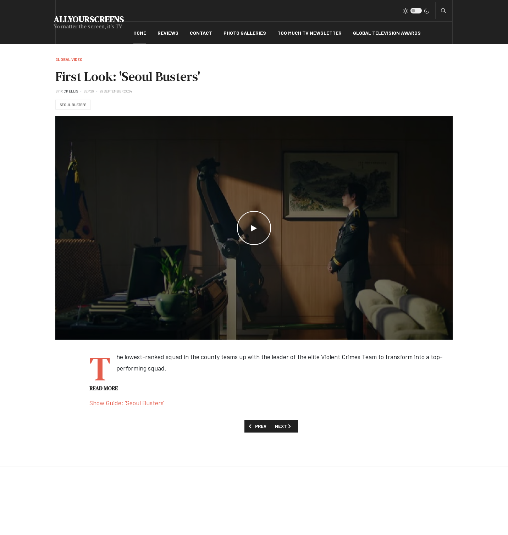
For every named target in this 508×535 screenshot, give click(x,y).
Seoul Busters (73, 104)
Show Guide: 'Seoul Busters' (126, 403)
